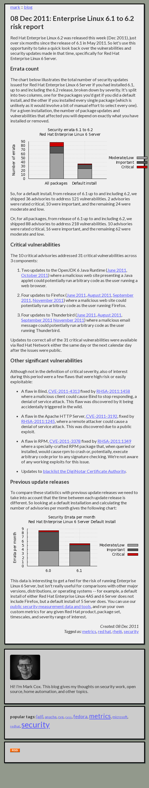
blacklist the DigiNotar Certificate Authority (84, 471)
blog (28, 7)
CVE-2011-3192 (101, 416)
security (131, 631)
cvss (68, 717)
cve (61, 717)
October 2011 (34, 275)
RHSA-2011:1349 (114, 441)
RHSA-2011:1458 (113, 391)
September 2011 (36, 319)
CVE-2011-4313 (64, 391)
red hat (104, 631)
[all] (39, 716)
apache (50, 717)
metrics (89, 631)
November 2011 (48, 300)
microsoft (119, 717)
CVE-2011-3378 (65, 441)
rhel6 (117, 631)
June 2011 (116, 270)
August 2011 (99, 295)
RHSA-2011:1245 (38, 421)
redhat (15, 726)
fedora (80, 716)
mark (15, 7)
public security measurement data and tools (50, 606)
